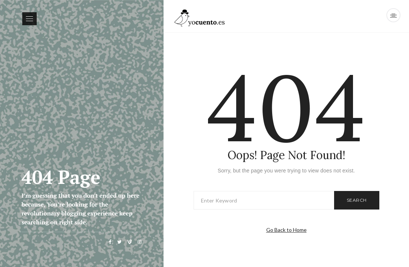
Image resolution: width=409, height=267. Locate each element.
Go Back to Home (286, 230)
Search (357, 200)
